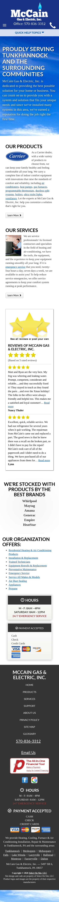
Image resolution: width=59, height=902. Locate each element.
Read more (44, 460)
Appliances (15, 584)
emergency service (15, 266)
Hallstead (48, 854)
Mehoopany (45, 850)
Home (29, 684)
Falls (5, 854)
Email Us (28, 752)
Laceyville (34, 854)
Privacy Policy (29, 719)
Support (29, 705)
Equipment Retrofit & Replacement (28, 565)
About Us (29, 712)
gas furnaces (40, 186)
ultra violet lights (33, 194)
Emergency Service (19, 573)
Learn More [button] (14, 215)
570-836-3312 (28, 741)
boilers (18, 194)
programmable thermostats (20, 190)
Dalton (44, 858)
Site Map (29, 726)
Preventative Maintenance (23, 569)
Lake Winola (18, 854)
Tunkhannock (12, 850)
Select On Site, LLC (38, 873)
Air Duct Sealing (18, 580)
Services (29, 698)
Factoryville (31, 858)
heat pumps (26, 186)
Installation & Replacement (23, 557)
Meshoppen (29, 850)
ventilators (11, 198)
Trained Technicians (19, 561)
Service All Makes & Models (24, 577)
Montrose (16, 858)
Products (29, 691)
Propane (13, 588)
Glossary (29, 733)
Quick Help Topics (29, 32)
